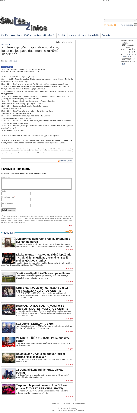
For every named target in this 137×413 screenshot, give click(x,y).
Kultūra (27, 35)
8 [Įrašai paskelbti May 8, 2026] (129, 54)
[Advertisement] (120, 8)
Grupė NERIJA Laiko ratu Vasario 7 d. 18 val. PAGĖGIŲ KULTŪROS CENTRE (42, 289)
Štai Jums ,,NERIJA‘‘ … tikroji (35, 323)
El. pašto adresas (8, 197)
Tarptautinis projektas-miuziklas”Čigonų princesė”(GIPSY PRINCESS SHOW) (42, 387)
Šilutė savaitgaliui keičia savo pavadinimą (43, 273)
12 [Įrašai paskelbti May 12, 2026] (124, 57)
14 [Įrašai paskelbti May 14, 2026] (128, 57)
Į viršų (70, 225)
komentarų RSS (66, 161)
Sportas (82, 35)
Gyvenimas (16, 35)
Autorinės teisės (79, 403)
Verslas (72, 35)
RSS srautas (108, 25)
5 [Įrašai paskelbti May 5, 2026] (123, 54)
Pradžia (4, 35)
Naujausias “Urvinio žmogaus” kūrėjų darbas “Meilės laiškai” (40, 355)
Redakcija (66, 403)
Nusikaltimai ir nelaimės (44, 35)
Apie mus (55, 403)
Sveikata (62, 35)
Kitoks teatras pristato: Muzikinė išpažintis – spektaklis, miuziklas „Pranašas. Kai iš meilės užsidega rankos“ (43, 257)
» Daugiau (69, 249)
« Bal (123, 64)
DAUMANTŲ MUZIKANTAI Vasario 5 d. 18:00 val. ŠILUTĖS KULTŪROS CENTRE (42, 307)
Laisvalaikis (93, 35)
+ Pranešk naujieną (126, 25)
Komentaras (5, 177)
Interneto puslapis (7, 203)
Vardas (4, 191)
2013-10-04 (5, 44)
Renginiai (106, 35)
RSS (66, 231)
